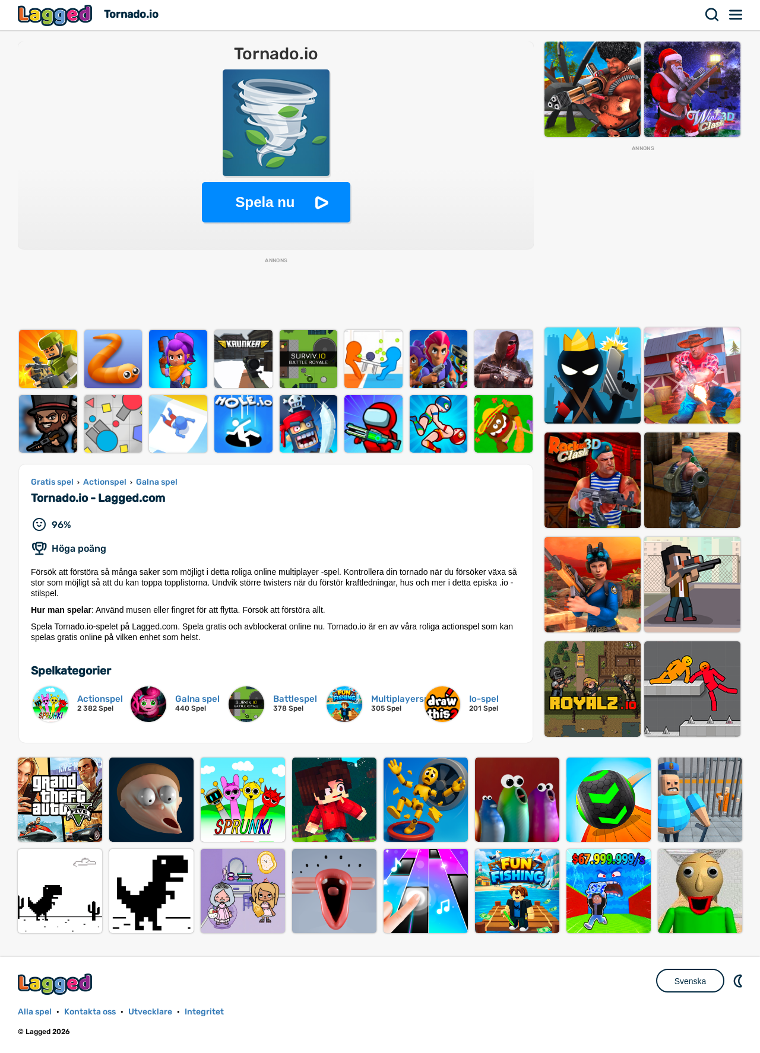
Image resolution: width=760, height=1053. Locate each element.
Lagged (56, 15)
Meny (736, 15)
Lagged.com (56, 984)
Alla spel (35, 1012)
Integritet (204, 1012)
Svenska (690, 981)
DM (739, 980)
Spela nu (264, 202)
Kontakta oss (90, 1012)
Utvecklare (150, 1012)
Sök (712, 15)
